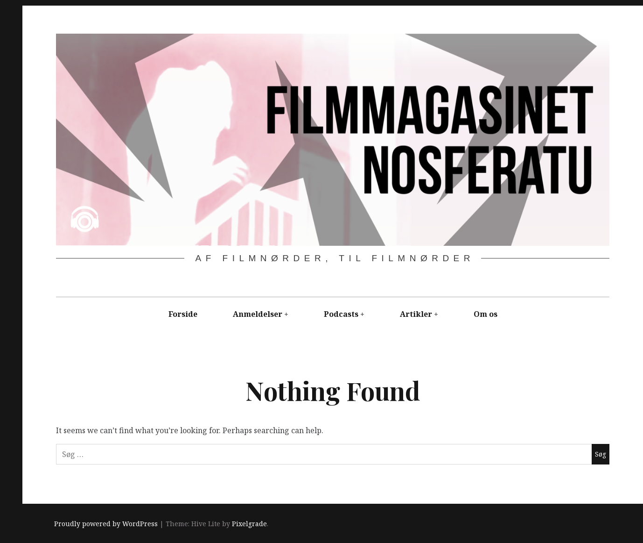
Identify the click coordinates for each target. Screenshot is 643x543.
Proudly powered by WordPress (106, 523)
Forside (182, 314)
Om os (485, 314)
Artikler (416, 314)
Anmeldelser (257, 314)
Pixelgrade (249, 523)
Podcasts (341, 314)
